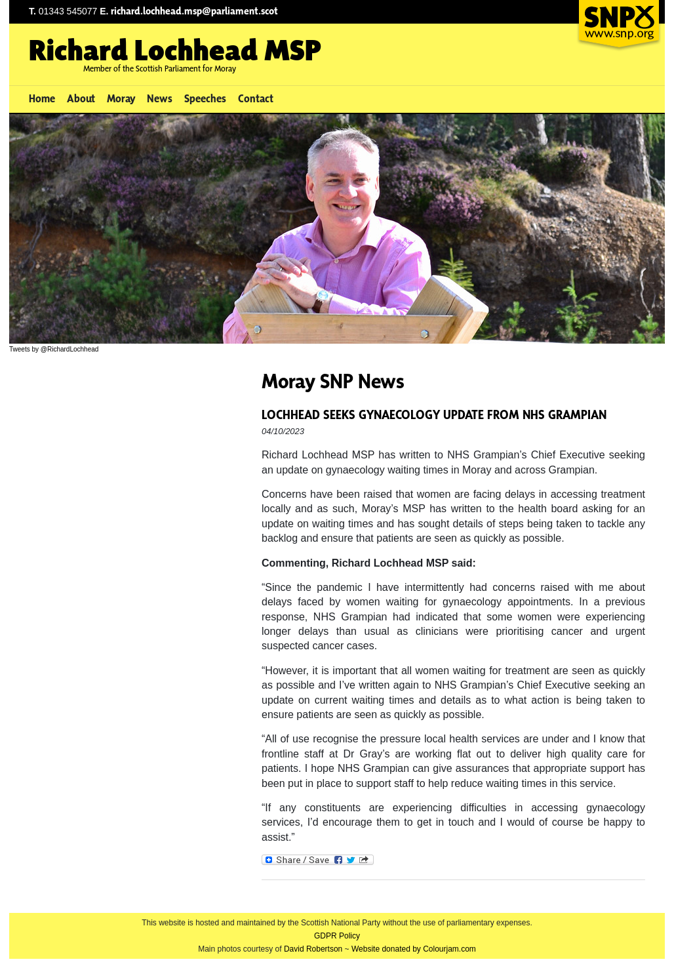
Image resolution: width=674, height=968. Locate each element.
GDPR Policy (337, 935)
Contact (255, 98)
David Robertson (313, 949)
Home (42, 98)
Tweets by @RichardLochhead (53, 349)
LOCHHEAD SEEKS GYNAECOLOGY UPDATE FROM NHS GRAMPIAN (434, 414)
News (159, 98)
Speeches (205, 98)
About (81, 98)
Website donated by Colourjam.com (413, 949)
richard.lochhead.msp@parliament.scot (194, 11)
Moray (121, 98)
